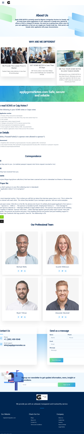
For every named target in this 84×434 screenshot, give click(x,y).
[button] (3, 2)
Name (77, 334)
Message (78, 348)
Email (77, 341)
